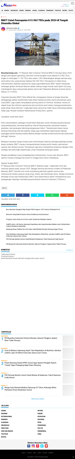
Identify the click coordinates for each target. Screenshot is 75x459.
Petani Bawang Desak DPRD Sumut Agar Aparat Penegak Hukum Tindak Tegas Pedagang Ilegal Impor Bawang (30, 364)
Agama (34, 10)
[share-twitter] (37, 195)
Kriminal (28, 10)
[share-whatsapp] (52, 195)
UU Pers (44, 452)
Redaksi (51, 452)
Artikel (64, 10)
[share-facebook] (23, 195)
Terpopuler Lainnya (37, 399)
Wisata (3, 437)
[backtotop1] (73, 457)
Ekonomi (4, 413)
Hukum (21, 10)
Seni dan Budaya (7, 431)
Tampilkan (69, 250)
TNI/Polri (58, 10)
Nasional (41, 419)
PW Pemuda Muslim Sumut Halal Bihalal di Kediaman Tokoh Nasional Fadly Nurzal (33, 376)
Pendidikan (49, 10)
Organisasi (14, 10)
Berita (5, 17)
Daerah (6, 10)
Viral (40, 434)
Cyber (39, 452)
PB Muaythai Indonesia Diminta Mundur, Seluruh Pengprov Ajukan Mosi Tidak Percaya (31, 339)
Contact (29, 452)
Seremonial (42, 431)
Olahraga (41, 10)
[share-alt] (8, 195)
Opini (39, 422)
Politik (71, 10)
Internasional (6, 416)
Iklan (34, 452)
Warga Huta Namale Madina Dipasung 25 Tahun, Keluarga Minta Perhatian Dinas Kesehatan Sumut (30, 388)
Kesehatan (41, 416)
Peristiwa (5, 428)
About (23, 452)
